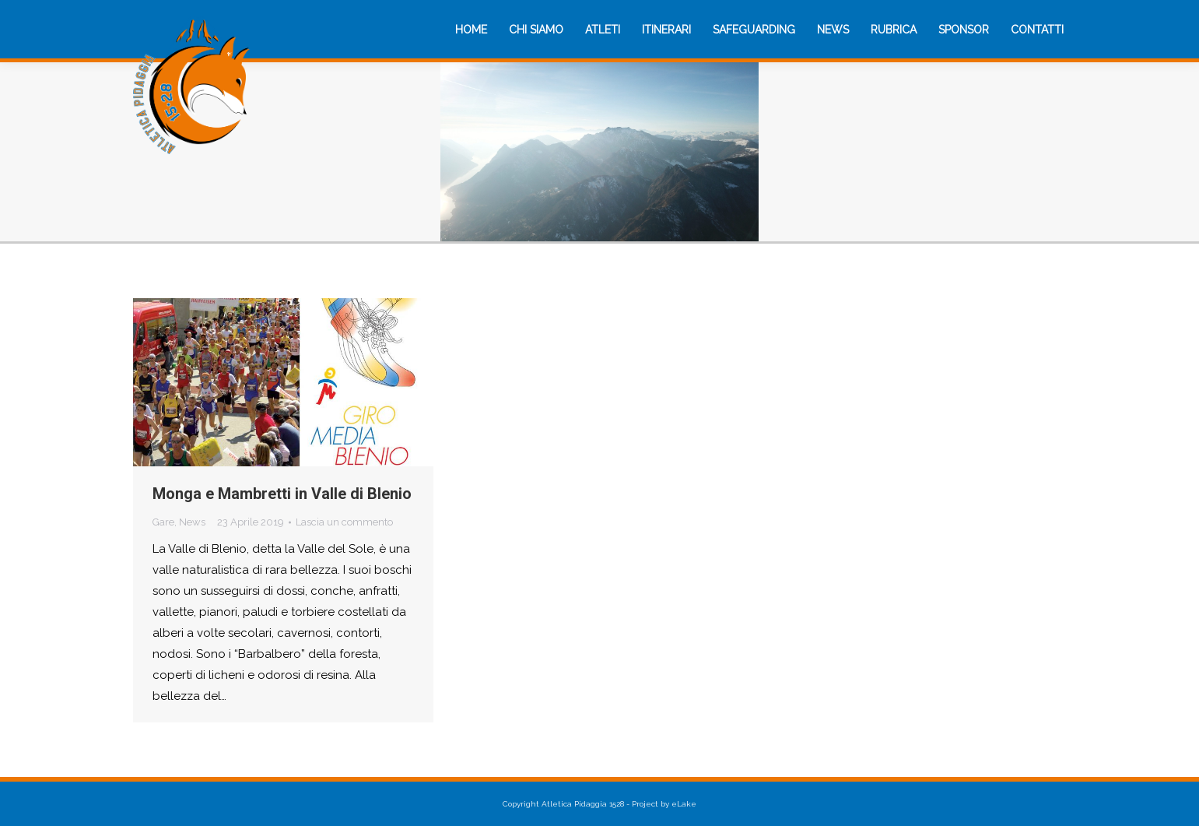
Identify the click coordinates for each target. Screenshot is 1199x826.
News (192, 522)
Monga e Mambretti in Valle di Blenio (282, 493)
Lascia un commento (344, 522)
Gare (163, 522)
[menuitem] (471, 29)
